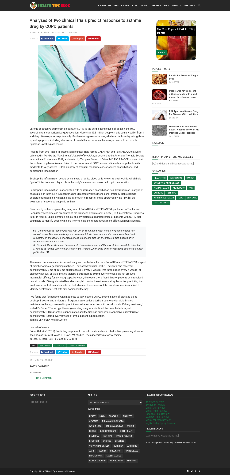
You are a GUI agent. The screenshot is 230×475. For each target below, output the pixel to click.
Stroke (130, 426)
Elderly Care (96, 456)
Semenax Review (155, 404)
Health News (121, 5)
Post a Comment (43, 377)
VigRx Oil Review (155, 407)
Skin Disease (132, 451)
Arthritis (132, 446)
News (175, 5)
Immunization (116, 461)
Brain (102, 416)
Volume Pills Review (157, 416)
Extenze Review (155, 401)
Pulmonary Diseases (76, 346)
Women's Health (97, 461)
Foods (92, 431)
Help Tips (171, 193)
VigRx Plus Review (156, 410)
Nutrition (118, 446)
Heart (92, 416)
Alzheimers (179, 188)
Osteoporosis (161, 203)
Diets (144, 5)
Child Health (126, 431)
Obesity (102, 451)
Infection (94, 441)
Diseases (156, 5)
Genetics (93, 421)
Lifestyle (189, 5)
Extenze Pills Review (157, 413)
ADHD (92, 451)
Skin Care (192, 198)
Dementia (94, 436)
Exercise (158, 193)
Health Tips (104, 5)
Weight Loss (95, 426)
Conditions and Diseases (167, 183)
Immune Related (124, 436)
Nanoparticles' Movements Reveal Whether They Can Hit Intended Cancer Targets (184, 129)
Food (135, 5)
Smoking (107, 441)
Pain (166, 5)
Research (114, 416)
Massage (132, 461)
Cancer (190, 178)
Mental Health (161, 188)
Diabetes (127, 416)
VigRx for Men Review (158, 420)
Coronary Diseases (99, 446)
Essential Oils (114, 456)
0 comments (71, 32)
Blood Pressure (108, 431)
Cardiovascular (114, 426)
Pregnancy (116, 451)
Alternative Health (164, 198)
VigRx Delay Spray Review (160, 423)
